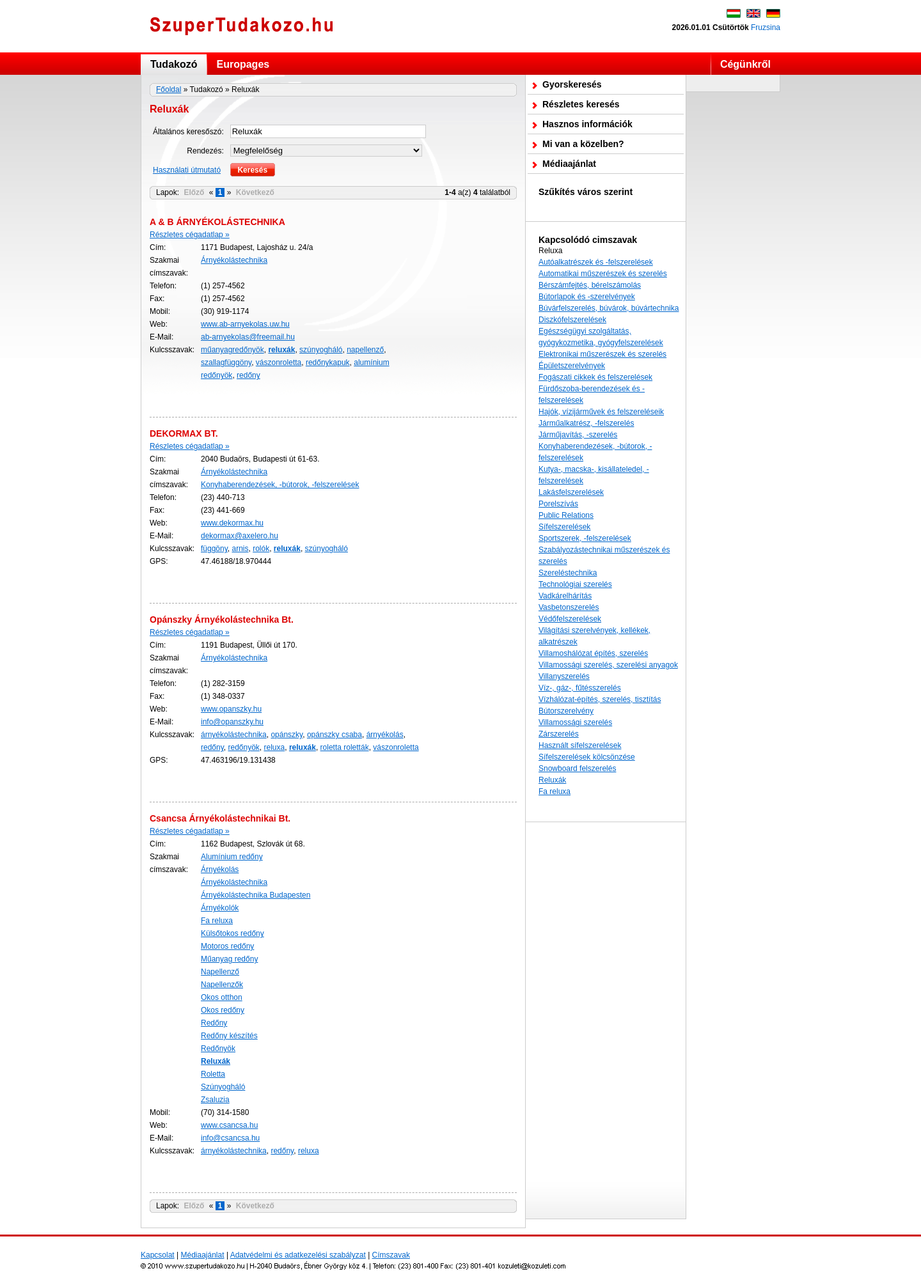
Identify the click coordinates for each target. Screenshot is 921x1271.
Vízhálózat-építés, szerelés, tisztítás (600, 699)
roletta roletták (344, 747)
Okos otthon (221, 997)
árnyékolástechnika (234, 734)
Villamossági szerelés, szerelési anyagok (608, 664)
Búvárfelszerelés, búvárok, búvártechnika (609, 308)
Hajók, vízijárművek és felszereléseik (601, 411)
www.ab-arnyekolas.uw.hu (245, 324)
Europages (242, 64)
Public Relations (566, 515)
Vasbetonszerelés (569, 607)
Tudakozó (173, 64)
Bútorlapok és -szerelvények (587, 296)
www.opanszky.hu (231, 709)
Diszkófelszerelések (572, 319)
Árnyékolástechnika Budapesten (255, 895)
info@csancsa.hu (230, 1138)
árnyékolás (385, 734)
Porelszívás (558, 503)
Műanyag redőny (229, 959)
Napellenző (220, 971)
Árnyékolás (220, 869)
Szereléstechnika (568, 572)
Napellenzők (222, 984)
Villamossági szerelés (575, 722)
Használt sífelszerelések (580, 745)
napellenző (365, 349)
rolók (261, 548)
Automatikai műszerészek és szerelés (603, 273)
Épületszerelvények (572, 365)
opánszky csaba (334, 734)
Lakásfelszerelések (571, 492)
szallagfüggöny (226, 362)
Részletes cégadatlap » (190, 234)
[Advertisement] (606, 1020)
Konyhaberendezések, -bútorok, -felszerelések (280, 484)
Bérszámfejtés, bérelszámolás (590, 285)
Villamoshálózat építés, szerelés (593, 653)
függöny (214, 548)
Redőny (214, 1022)
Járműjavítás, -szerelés (578, 434)
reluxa (274, 747)
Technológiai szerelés (575, 584)
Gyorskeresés (572, 84)
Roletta (213, 1074)
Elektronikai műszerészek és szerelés (602, 354)
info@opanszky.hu (232, 721)
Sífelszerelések (564, 526)
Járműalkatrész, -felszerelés (586, 423)
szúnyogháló (320, 349)
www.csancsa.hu (229, 1125)
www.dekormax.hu (232, 523)
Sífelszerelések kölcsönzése (587, 756)
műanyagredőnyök (232, 349)
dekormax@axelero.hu (239, 535)
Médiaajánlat (569, 164)
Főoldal (168, 89)
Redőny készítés (229, 1035)
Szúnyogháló (223, 1086)
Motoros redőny (227, 946)
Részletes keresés (581, 104)
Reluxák (552, 780)
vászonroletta (278, 362)
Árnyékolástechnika (234, 260)
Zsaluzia (215, 1099)
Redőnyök (218, 1048)
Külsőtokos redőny (232, 933)
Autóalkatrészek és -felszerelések (596, 262)
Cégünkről (745, 64)
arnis (240, 548)
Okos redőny (222, 1010)
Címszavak (391, 1255)
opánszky (287, 734)
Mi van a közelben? (583, 144)
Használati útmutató (187, 170)
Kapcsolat (158, 1255)
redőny (248, 375)
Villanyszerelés (564, 676)
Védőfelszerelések (570, 618)
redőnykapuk (328, 362)
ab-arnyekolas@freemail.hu (248, 336)
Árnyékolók (220, 907)
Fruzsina (765, 27)
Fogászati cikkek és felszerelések (595, 377)
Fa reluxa (217, 920)
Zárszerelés (559, 733)
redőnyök (243, 747)
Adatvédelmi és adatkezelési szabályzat (298, 1255)
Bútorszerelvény (566, 710)
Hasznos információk (587, 124)
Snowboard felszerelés (577, 768)
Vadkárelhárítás (565, 595)
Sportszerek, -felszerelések (585, 538)
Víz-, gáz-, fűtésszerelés (580, 687)
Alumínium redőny (232, 856)
